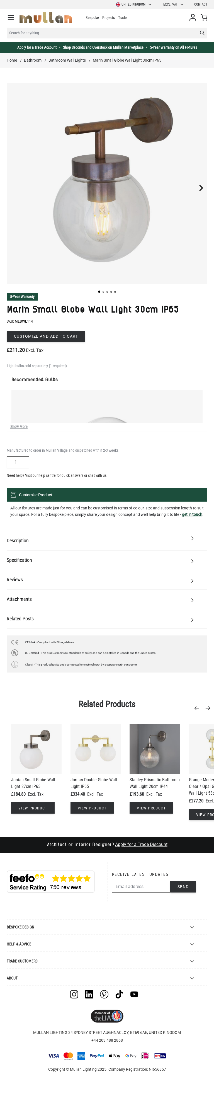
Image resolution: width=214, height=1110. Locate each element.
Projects (108, 17)
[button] (99, 292)
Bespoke (92, 17)
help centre (47, 475)
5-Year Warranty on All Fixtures (173, 47)
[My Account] (192, 17)
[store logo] (46, 17)
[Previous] (198, 708)
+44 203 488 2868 (107, 1040)
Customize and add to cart (46, 336)
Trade (122, 17)
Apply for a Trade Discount (141, 844)
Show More (19, 426)
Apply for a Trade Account (37, 47)
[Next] (209, 708)
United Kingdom (134, 4)
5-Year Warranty (22, 296)
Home (12, 60)
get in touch (192, 514)
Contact (200, 4)
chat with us (97, 475)
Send (183, 886)
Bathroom (33, 60)
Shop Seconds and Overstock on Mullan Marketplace (103, 47)
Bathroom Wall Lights (67, 60)
